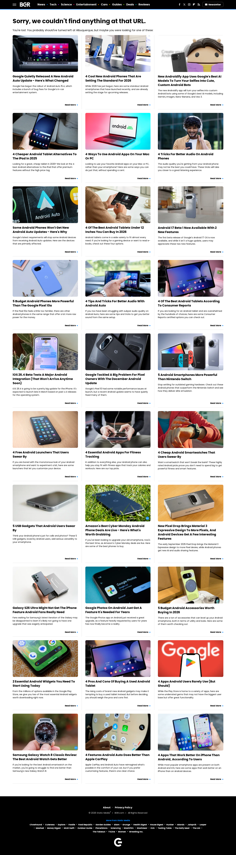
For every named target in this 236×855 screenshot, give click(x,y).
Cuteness (50, 824)
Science (66, 4)
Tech (53, 4)
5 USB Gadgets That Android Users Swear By (44, 528)
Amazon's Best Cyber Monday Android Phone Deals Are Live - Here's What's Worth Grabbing (114, 530)
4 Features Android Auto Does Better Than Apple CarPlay (117, 757)
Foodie (71, 824)
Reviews (144, 4)
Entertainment (86, 4)
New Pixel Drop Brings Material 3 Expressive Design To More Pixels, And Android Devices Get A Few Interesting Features (187, 532)
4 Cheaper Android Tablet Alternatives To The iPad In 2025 (45, 156)
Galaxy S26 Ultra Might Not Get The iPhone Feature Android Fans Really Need (45, 610)
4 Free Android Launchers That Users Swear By (41, 454)
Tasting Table (165, 828)
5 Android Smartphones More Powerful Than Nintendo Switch (187, 377)
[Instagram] (189, 4)
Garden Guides (103, 824)
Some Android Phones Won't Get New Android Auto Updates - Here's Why (41, 230)
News (41, 4)
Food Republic (85, 824)
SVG (153, 828)
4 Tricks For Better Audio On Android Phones (185, 156)
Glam (117, 824)
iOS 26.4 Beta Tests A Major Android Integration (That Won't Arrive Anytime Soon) (43, 379)
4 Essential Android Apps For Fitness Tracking (113, 454)
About (107, 807)
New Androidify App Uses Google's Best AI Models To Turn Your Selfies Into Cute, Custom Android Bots (189, 81)
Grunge (126, 824)
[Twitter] (184, 4)
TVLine (111, 831)
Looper (203, 824)
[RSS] (199, 4)
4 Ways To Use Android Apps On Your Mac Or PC (117, 156)
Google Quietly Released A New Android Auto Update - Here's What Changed (43, 78)
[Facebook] (179, 4)
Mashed (40, 828)
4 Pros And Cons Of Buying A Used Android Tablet (117, 683)
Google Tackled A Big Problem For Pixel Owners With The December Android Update (115, 379)
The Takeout (99, 831)
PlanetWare (101, 828)
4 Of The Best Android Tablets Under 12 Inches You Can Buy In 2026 (114, 230)
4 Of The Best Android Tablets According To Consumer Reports (189, 303)
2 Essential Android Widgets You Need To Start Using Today (44, 683)
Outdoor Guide (85, 828)
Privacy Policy (123, 807)
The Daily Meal (182, 828)
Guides (117, 4)
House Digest (156, 824)
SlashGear (142, 828)
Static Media (103, 813)
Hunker (170, 824)
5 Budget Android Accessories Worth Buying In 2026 (186, 610)
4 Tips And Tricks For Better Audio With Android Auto (114, 303)
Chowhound (36, 824)
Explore (61, 824)
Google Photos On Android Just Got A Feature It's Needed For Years (113, 610)
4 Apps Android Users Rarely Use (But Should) (186, 683)
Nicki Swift (69, 828)
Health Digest (140, 824)
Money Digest (54, 828)
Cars (104, 4)
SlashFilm (129, 828)
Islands (180, 824)
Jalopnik (192, 824)
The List (196, 828)
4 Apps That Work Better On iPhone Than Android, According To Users (189, 757)
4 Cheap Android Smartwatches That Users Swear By (186, 455)
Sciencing (116, 828)
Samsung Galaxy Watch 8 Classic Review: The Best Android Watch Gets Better (45, 757)
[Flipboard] (194, 4)
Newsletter (213, 4)
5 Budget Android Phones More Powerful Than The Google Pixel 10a (43, 303)
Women (122, 831)
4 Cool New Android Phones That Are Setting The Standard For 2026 (113, 78)
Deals (130, 4)
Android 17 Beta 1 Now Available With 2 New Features (187, 230)
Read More (70, 105)
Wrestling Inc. (136, 831)
